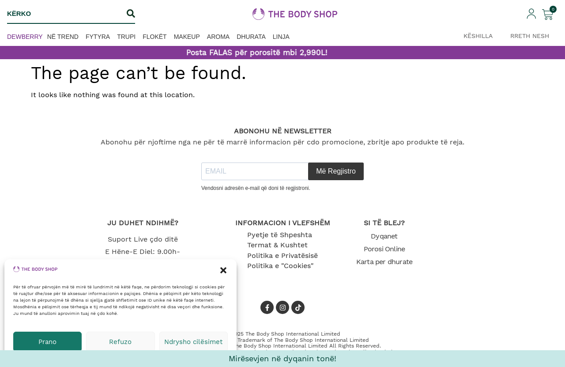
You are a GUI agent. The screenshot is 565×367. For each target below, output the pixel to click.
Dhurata (251, 36)
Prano (47, 342)
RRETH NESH (529, 35)
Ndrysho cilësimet (193, 342)
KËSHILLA (478, 35)
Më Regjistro (336, 171)
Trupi (126, 36)
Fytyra (98, 36)
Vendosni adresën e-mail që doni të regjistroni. (255, 188)
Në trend (63, 36)
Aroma (218, 36)
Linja (281, 36)
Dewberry (25, 36)
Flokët (154, 36)
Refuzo (120, 342)
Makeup (187, 36)
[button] (223, 270)
